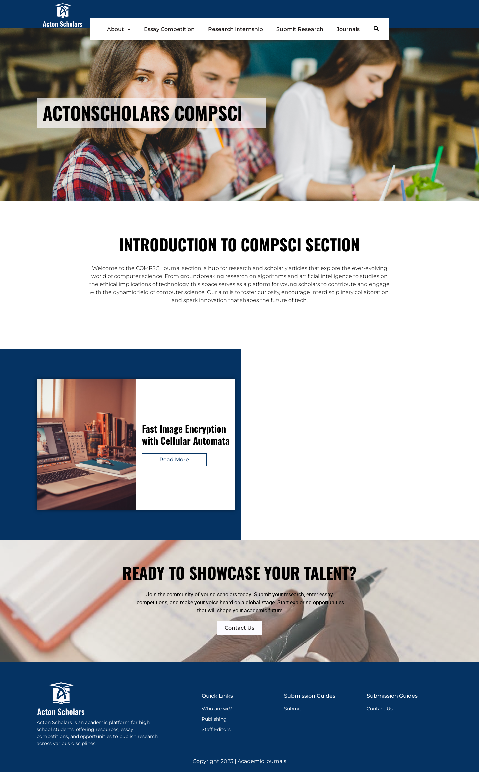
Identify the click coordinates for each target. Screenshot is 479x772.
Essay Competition (169, 29)
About (119, 29)
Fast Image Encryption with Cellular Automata (186, 434)
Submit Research (299, 29)
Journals (348, 29)
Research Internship (235, 29)
